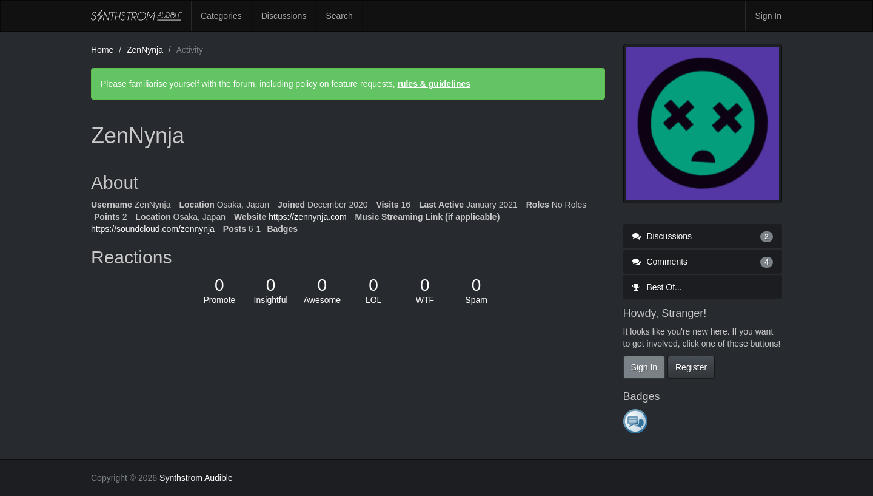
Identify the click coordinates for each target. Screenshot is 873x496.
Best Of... (657, 287)
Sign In (768, 16)
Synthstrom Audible (136, 16)
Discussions (284, 16)
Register (691, 367)
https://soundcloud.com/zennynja (153, 229)
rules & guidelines (433, 84)
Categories (221, 16)
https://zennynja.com (307, 217)
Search (339, 16)
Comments (703, 262)
